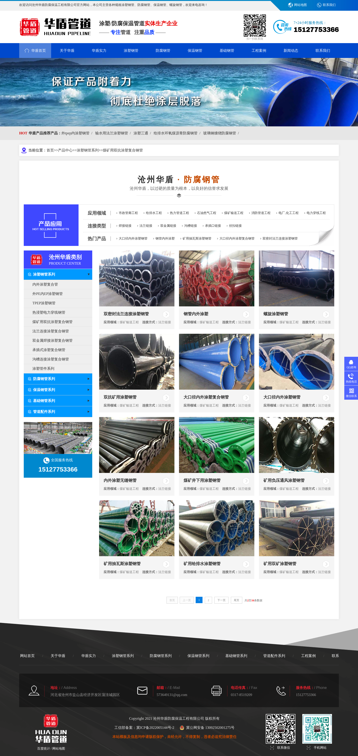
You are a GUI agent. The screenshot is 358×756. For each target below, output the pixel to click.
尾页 (236, 600)
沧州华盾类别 (70, 259)
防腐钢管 (163, 50)
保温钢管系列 (198, 656)
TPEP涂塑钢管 (43, 303)
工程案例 (259, 50)
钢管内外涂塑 (165, 238)
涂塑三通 (143, 133)
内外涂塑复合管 (45, 284)
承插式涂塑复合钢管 (48, 350)
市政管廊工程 (128, 213)
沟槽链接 (190, 225)
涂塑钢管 (131, 50)
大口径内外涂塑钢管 (133, 238)
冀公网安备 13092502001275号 (207, 727)
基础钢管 (227, 50)
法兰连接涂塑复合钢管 (50, 331)
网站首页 (27, 656)
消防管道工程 (261, 213)
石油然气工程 (206, 213)
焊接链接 (125, 225)
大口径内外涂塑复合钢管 (237, 238)
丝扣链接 (235, 225)
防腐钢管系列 (161, 656)
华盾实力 (99, 50)
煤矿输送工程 (233, 213)
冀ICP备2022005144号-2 (155, 728)
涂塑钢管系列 (88, 150)
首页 (50, 150)
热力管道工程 (179, 213)
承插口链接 (213, 225)
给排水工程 (154, 213)
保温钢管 (195, 50)
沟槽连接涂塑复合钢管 (50, 359)
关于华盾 (67, 50)
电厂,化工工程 (289, 213)
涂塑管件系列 (43, 368)
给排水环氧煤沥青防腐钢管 (178, 133)
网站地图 (300, 5)
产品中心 (65, 150)
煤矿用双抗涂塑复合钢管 (123, 150)
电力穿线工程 (316, 213)
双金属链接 (168, 225)
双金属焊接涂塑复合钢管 (52, 340)
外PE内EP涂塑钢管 (47, 294)
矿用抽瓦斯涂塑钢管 (197, 238)
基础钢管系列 (236, 656)
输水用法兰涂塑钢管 (114, 133)
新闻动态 (291, 50)
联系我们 (329, 5)
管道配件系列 (274, 656)
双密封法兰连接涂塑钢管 (280, 238)
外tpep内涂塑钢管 (77, 133)
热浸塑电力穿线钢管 (48, 312)
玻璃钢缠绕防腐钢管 (222, 133)
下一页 (221, 600)
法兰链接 (146, 225)
